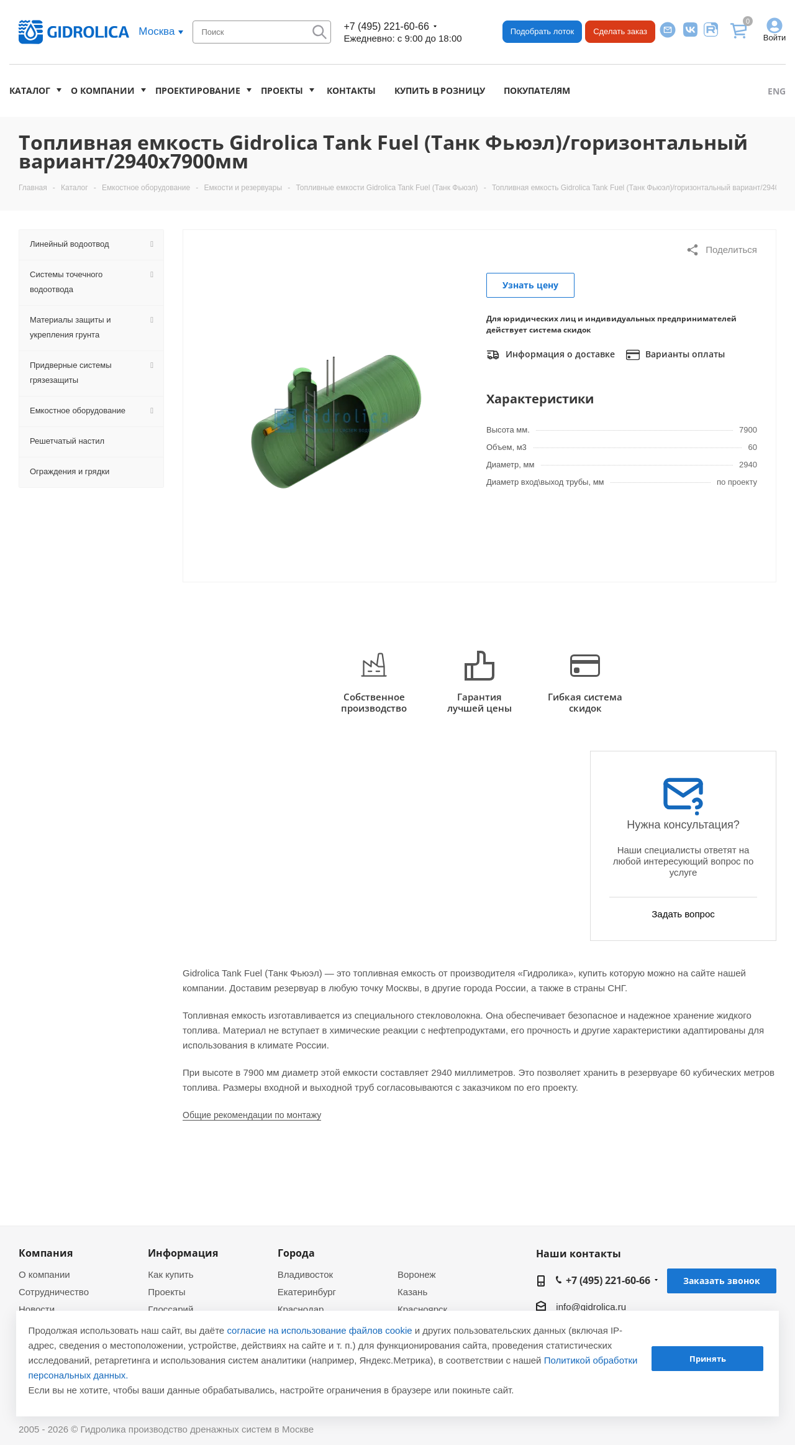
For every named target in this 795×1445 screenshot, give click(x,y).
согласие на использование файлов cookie (319, 1330)
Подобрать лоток (542, 31)
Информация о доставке (550, 355)
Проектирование (197, 90)
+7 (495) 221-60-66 (386, 26)
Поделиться (721, 250)
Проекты (282, 90)
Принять (707, 1358)
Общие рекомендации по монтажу (252, 1115)
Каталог (29, 90)
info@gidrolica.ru (591, 1306)
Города (296, 1253)
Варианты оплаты (675, 355)
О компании (103, 90)
